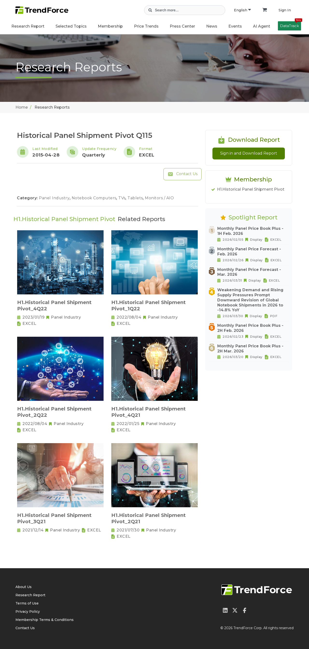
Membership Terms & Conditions (44, 620)
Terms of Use (27, 603)
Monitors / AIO (159, 198)
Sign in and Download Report (248, 153)
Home (21, 107)
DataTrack (290, 24)
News (211, 26)
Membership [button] (110, 26)
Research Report (27, 26)
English (242, 10)
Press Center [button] (182, 26)
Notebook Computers (95, 198)
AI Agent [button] (261, 26)
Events (235, 26)
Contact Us (182, 174)
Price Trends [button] (146, 26)
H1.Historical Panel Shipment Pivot (250, 189)
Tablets (135, 198)
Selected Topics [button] (71, 26)
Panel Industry (55, 198)
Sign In (285, 10)
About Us (23, 587)
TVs (122, 198)
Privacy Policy (27, 611)
